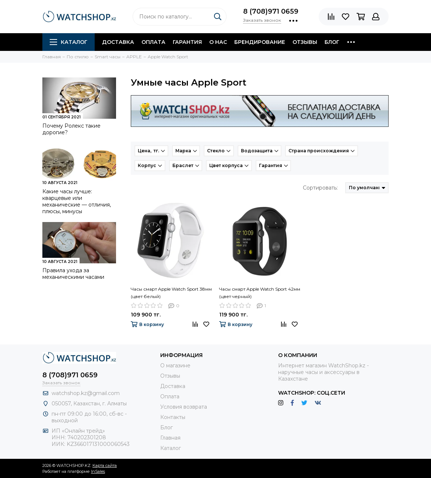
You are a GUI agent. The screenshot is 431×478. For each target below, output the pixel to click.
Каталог (68, 42)
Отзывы (304, 42)
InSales (98, 471)
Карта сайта (104, 465)
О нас (218, 42)
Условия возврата (183, 406)
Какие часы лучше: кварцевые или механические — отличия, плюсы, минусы (76, 201)
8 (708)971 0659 (270, 11)
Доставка (118, 42)
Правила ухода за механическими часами (73, 273)
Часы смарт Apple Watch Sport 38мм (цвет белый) (171, 292)
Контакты (172, 417)
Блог (332, 42)
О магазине (175, 365)
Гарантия (187, 42)
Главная (170, 437)
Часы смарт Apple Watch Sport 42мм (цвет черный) (259, 292)
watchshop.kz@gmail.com (86, 393)
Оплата (153, 42)
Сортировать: (320, 187)
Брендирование (259, 42)
